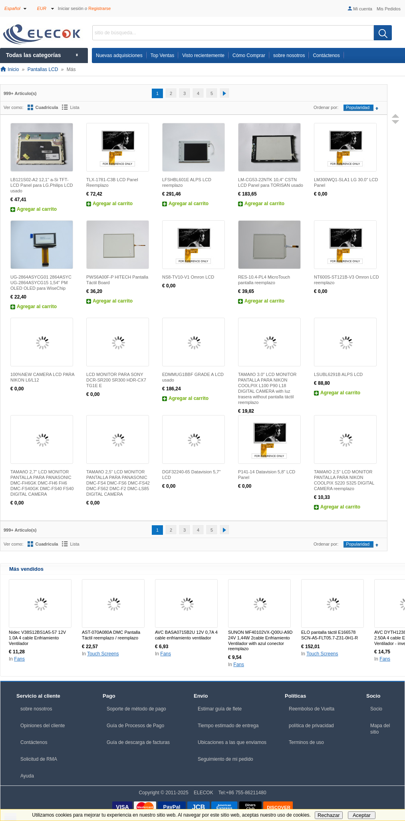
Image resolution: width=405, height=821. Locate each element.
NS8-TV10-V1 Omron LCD (188, 277)
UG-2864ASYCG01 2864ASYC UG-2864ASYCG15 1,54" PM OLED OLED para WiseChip (40, 283)
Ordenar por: (326, 107)
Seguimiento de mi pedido (225, 759)
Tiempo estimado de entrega (228, 725)
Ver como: (14, 107)
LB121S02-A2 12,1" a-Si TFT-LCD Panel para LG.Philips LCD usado (41, 185)
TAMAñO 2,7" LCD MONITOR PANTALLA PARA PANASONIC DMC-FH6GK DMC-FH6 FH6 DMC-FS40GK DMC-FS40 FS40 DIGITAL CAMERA (41, 483)
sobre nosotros (36, 709)
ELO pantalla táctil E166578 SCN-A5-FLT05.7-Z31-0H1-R (329, 635)
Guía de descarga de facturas (138, 742)
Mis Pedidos (389, 8)
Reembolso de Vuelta (311, 709)
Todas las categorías (33, 55)
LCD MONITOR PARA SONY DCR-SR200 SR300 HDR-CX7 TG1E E (116, 380)
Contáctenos (33, 742)
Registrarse (99, 8)
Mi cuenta (359, 8)
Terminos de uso (306, 742)
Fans (19, 659)
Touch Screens (103, 654)
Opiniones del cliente (42, 725)
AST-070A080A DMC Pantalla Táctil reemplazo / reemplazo (111, 635)
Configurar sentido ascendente (378, 108)
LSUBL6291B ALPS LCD (338, 374)
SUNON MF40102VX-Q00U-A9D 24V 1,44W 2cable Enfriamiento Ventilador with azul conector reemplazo (260, 640)
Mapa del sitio (380, 729)
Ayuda (27, 776)
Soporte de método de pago (136, 709)
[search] (383, 32)
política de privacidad (311, 725)
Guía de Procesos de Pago (135, 725)
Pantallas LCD (43, 69)
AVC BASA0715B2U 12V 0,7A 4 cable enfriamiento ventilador (186, 635)
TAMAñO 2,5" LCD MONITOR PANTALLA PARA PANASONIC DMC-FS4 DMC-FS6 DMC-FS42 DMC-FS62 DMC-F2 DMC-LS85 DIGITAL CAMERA (118, 483)
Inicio (9, 69)
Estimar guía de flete (220, 709)
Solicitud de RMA (38, 759)
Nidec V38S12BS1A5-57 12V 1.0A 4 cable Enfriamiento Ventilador (37, 638)
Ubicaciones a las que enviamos (232, 742)
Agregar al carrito (37, 209)
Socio (376, 709)
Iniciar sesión (70, 8)
